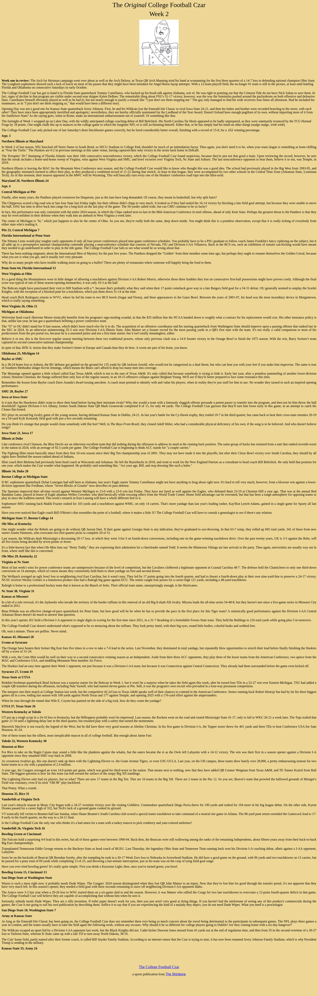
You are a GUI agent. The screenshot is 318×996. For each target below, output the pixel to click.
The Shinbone (175, 974)
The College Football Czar (159, 967)
